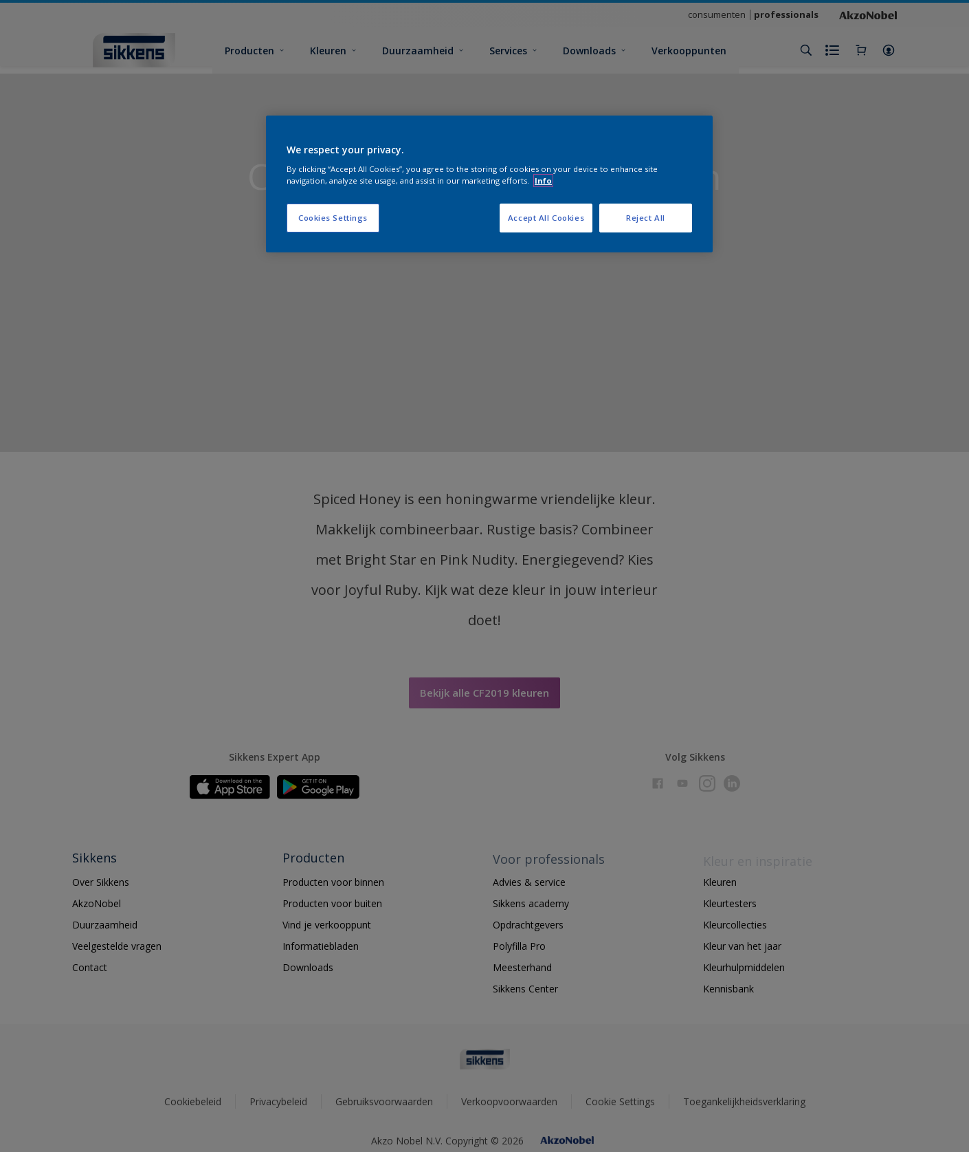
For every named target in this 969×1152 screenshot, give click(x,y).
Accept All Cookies (546, 218)
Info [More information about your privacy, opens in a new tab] (543, 180)
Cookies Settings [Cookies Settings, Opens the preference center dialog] (333, 218)
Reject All (645, 218)
